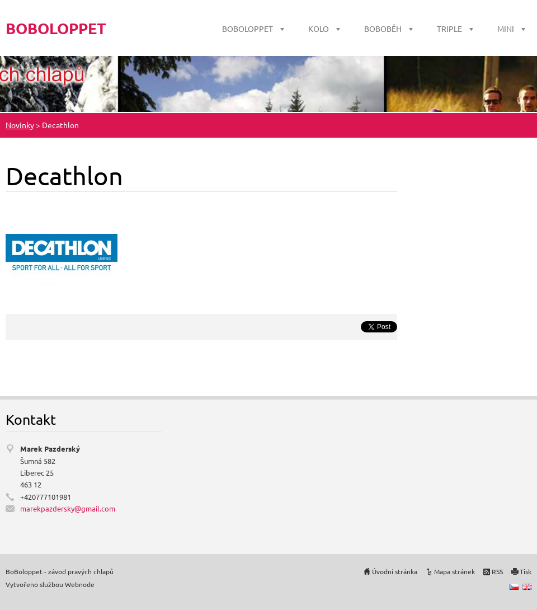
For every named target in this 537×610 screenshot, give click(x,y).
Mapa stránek (454, 571)
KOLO (318, 29)
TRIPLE (449, 29)
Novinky (20, 125)
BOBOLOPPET (247, 29)
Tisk (525, 571)
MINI (505, 29)
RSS (497, 571)
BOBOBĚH (383, 29)
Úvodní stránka (394, 571)
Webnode (80, 584)
